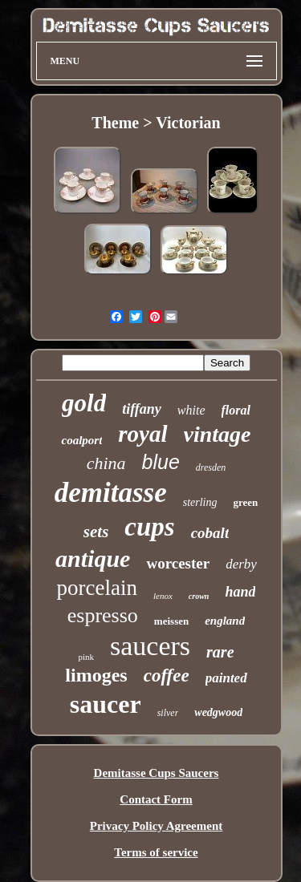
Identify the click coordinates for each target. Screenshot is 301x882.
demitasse (111, 492)
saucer (105, 704)
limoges (96, 675)
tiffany (141, 409)
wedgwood (218, 712)
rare (220, 652)
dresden (211, 467)
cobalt (210, 532)
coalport (81, 440)
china (106, 463)
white (191, 410)
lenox (163, 596)
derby (241, 564)
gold (84, 403)
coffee (166, 676)
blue (161, 462)
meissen (171, 621)
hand (240, 592)
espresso (102, 615)
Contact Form (156, 799)
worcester (177, 563)
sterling (200, 502)
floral (236, 410)
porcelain (97, 588)
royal (142, 434)
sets (96, 531)
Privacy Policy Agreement (156, 825)
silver (168, 712)
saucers (150, 646)
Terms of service (155, 852)
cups (149, 526)
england (225, 620)
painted (226, 678)
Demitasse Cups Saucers (156, 773)
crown (199, 596)
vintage (217, 434)
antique (92, 558)
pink (86, 657)
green (245, 502)
